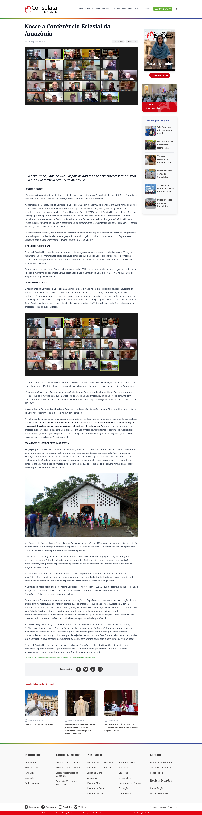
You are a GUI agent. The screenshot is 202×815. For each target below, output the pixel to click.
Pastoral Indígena (95, 788)
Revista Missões (135, 9)
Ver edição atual (159, 75)
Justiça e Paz (125, 778)
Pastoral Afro (93, 783)
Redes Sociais (156, 772)
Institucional (86, 9)
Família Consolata (105, 9)
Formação (123, 788)
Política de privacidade (158, 807)
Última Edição (156, 788)
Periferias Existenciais (129, 762)
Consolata (29, 778)
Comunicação (125, 793)
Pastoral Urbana (95, 793)
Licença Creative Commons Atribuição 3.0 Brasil (79, 813)
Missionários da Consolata (68, 762)
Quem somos (31, 762)
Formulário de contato (161, 762)
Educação (123, 772)
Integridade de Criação (130, 783)
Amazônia (132, 41)
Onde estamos (32, 783)
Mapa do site (172, 807)
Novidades (121, 9)
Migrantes (124, 767)
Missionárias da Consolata (68, 767)
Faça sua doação (163, 9)
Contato (147, 9)
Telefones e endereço (160, 767)
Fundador (29, 772)
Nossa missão (31, 767)
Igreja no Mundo (95, 772)
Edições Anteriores (159, 793)
